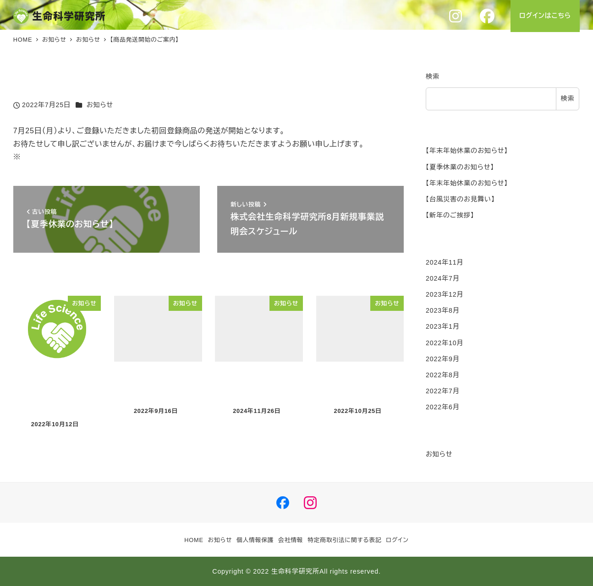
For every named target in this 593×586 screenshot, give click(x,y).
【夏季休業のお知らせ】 (460, 167)
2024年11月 (444, 262)
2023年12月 (444, 294)
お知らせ (100, 105)
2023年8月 (443, 310)
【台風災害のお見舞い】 (460, 199)
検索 (432, 76)
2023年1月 (443, 326)
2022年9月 (443, 359)
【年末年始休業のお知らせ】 (467, 150)
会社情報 (290, 540)
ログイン (397, 540)
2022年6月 (443, 407)
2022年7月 (443, 391)
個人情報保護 (255, 540)
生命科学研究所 (295, 571)
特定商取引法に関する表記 (344, 540)
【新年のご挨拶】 (450, 215)
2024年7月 (443, 278)
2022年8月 (443, 375)
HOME (193, 540)
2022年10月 (444, 343)
